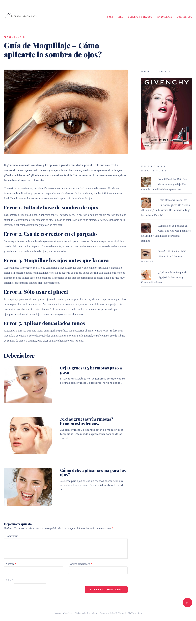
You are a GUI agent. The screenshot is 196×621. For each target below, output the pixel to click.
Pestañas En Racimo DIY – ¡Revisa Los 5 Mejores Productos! (164, 256)
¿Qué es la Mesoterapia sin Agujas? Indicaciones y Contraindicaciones (164, 277)
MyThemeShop (135, 613)
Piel (120, 17)
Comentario (12, 536)
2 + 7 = (10, 580)
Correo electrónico (81, 563)
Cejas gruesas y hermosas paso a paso (91, 370)
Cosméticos (184, 17)
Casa (110, 17)
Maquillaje (164, 17)
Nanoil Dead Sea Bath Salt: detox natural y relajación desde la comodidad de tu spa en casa (164, 184)
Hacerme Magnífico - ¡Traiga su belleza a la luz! (76, 613)
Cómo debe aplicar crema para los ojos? (93, 472)
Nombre (11, 563)
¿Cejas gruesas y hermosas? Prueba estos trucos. (86, 421)
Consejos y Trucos (140, 17)
